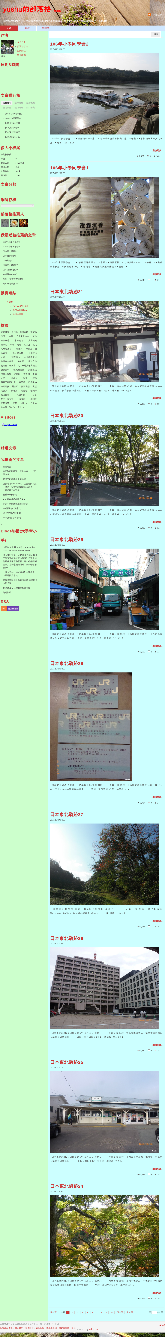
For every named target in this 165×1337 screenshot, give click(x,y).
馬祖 (25, 378)
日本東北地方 (22, 336)
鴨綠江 (4, 344)
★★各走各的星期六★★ (14, 499)
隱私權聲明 (64, 1328)
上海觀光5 (7, 260)
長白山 (27, 344)
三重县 (33, 403)
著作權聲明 (51, 1328)
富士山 (21, 407)
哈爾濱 (4, 353)
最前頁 (53, 1312)
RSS (4, 609)
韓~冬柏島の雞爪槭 (12, 513)
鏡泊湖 (19, 349)
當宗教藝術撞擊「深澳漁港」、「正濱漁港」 (19, 473)
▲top (162, 1324)
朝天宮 (4, 365)
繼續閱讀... (158, 150)
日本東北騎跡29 (66, 539)
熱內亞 (15, 386)
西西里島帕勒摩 (8, 382)
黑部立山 (32, 361)
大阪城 (4, 390)
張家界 (33, 332)
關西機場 (25, 386)
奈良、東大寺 (7, 399)
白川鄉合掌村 (30, 357)
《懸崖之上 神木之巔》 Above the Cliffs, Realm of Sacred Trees (19, 549)
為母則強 (7, 592)
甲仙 (35, 374)
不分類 (10, 302)
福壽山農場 (6, 374)
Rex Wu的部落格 (21, 306)
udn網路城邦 (157, 15)
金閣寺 (33, 390)
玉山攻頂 (32, 353)
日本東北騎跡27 (66, 814)
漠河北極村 (17, 353)
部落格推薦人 (12, 214)
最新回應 (19, 103)
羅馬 (35, 378)
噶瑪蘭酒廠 (19, 370)
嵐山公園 (5, 395)
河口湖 (12, 407)
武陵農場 (32, 370)
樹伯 (3, 55)
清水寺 (22, 399)
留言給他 (21, 55)
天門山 (14, 332)
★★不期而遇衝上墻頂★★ (15, 504)
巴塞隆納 (32, 382)
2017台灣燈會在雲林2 (13, 279)
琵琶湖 (24, 390)
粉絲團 (13, 1335)
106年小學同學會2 (69, 43)
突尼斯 (22, 382)
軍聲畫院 (5, 332)
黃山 (35, 336)
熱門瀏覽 (7, 107)
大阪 (35, 386)
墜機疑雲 (7, 466)
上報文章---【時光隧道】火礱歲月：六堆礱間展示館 (20, 574)
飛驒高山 (15, 357)
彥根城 (14, 390)
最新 (156, 34)
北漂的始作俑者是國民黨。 (15, 479)
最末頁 (130, 1312)
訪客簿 (45, 28)
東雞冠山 (19, 340)
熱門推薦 (30, 107)
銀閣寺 (33, 399)
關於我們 (19, 1328)
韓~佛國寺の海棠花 (12, 508)
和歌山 (24, 403)
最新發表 (7, 103)
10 (112, 1312)
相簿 (27, 28)
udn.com (94, 1329)
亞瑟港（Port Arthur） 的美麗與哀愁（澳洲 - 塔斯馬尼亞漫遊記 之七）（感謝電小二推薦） (19, 486)
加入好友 (21, 42)
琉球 (3, 336)
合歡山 (17, 374)
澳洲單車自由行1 (11, 274)
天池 (19, 344)
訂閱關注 (21, 50)
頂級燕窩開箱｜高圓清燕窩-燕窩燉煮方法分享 (20, 581)
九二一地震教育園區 (27, 365)
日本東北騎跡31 (66, 291)
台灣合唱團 (18, 314)
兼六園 (21, 361)
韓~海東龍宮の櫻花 (12, 517)
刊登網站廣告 (6, 1328)
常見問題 (29, 1328)
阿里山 (14, 378)
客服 (73, 1328)
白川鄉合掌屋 (7, 361)
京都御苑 (5, 403)
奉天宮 (12, 365)
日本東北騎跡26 (66, 938)
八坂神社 (21, 395)
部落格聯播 (13, 609)
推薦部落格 (22, 46)
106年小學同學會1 (69, 167)
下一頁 (120, 1312)
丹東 (12, 344)
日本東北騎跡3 (9, 256)
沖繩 (11, 336)
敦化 (35, 344)
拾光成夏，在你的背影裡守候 (16, 588)
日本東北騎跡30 (66, 415)
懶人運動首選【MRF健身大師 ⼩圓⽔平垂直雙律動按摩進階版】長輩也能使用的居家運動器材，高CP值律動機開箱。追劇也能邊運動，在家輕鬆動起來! (20, 561)
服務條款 (40, 1328)
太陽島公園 (31, 349)
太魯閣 (26, 374)
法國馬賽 (5, 386)
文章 (9, 28)
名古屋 (4, 407)
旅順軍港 (5, 340)
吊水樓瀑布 (6, 349)
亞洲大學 (5, 370)
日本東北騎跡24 (66, 1186)
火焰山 (4, 357)
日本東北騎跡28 (66, 663)
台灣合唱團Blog (20, 310)
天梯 (3, 378)
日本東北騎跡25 (66, 1062)
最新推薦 (30, 103)
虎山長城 (32, 340)
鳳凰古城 (24, 332)
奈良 (35, 395)
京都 (15, 403)
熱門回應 (19, 107)
